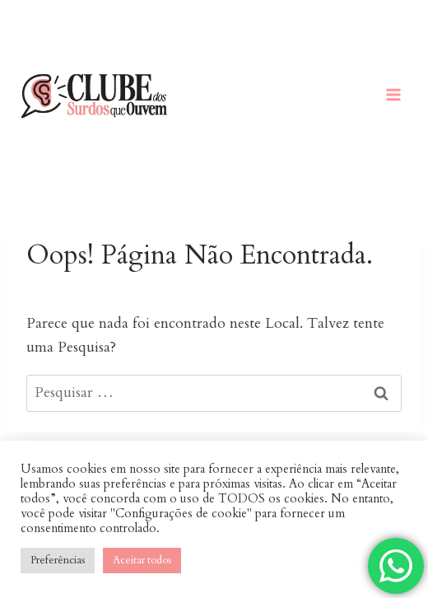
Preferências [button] (57, 560)
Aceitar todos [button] (142, 560)
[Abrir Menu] (393, 94)
